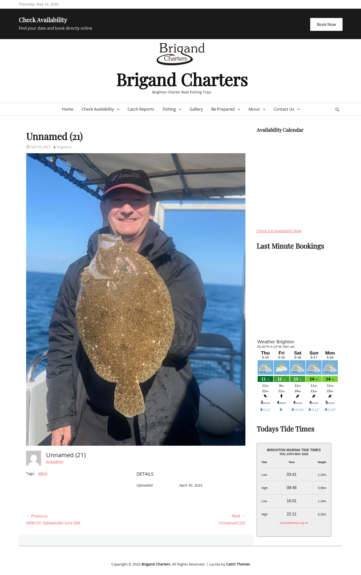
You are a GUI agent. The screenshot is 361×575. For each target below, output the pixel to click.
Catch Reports (141, 109)
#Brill (42, 473)
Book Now (326, 24)
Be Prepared (223, 109)
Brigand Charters (182, 79)
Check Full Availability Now (279, 230)
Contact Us (284, 109)
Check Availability (98, 109)
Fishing (169, 109)
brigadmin (64, 147)
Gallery (196, 109)
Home (67, 109)
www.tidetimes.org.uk (294, 523)
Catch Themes (238, 564)
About (254, 109)
